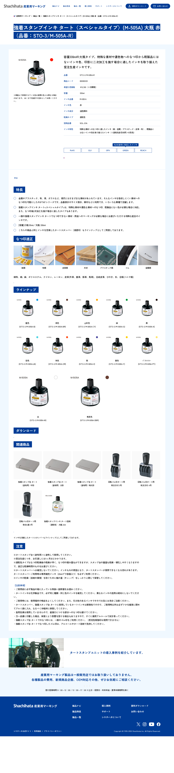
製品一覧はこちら (27, 557)
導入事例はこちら (89, 686)
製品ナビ (55, 6)
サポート (98, 6)
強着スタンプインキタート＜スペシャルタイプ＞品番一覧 (43, 294)
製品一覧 (77, 6)
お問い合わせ (162, 6)
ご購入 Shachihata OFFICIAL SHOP (117, 161)
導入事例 (88, 6)
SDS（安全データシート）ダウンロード (35, 455)
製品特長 (66, 6)
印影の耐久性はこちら (74, 141)
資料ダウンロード (139, 6)
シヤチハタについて (114, 6)
